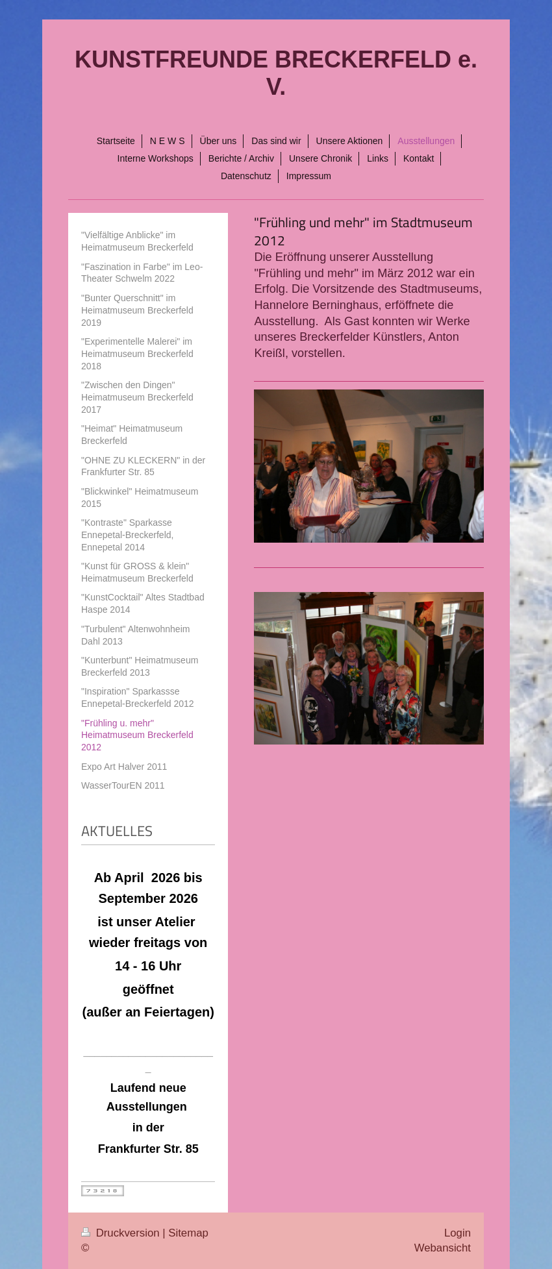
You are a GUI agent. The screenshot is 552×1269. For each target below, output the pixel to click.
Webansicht (442, 1248)
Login (457, 1233)
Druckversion (121, 1233)
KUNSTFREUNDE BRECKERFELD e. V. (276, 73)
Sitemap (188, 1233)
